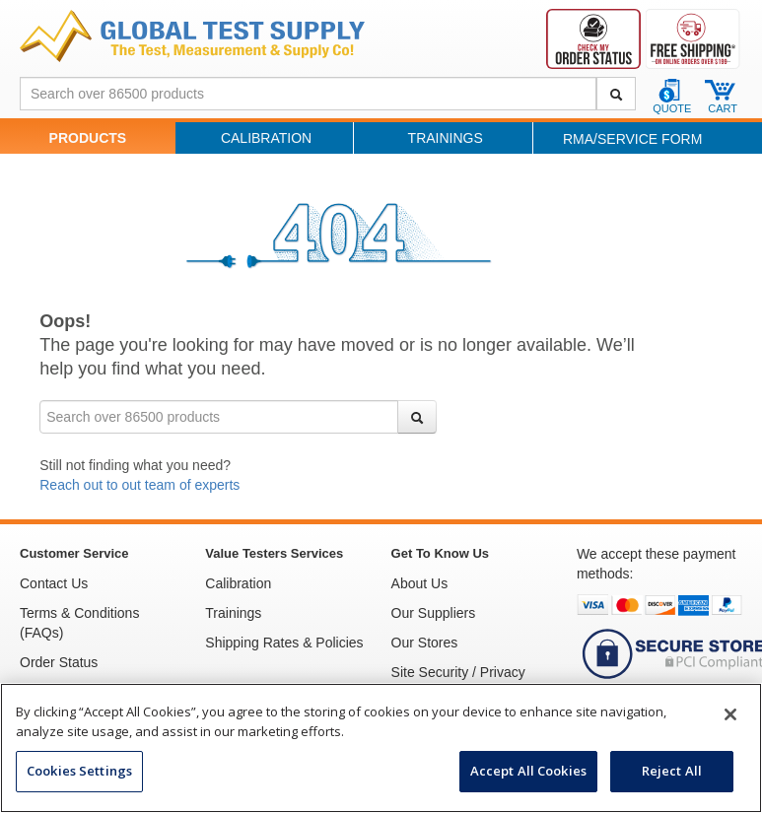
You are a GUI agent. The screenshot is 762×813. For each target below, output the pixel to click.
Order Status (59, 662)
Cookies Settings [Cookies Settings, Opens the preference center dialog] (79, 770)
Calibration (266, 138)
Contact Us (54, 583)
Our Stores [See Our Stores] (424, 642)
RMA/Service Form (632, 139)
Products (88, 138)
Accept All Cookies (528, 770)
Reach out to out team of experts (139, 485)
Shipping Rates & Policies (284, 642)
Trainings (445, 138)
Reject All (672, 770)
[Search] (616, 93)
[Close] (730, 714)
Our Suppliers (433, 613)
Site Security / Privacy (458, 672)
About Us (420, 583)
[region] (381, 748)
